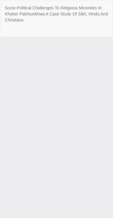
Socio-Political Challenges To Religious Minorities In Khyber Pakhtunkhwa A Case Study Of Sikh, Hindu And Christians (56, 13)
